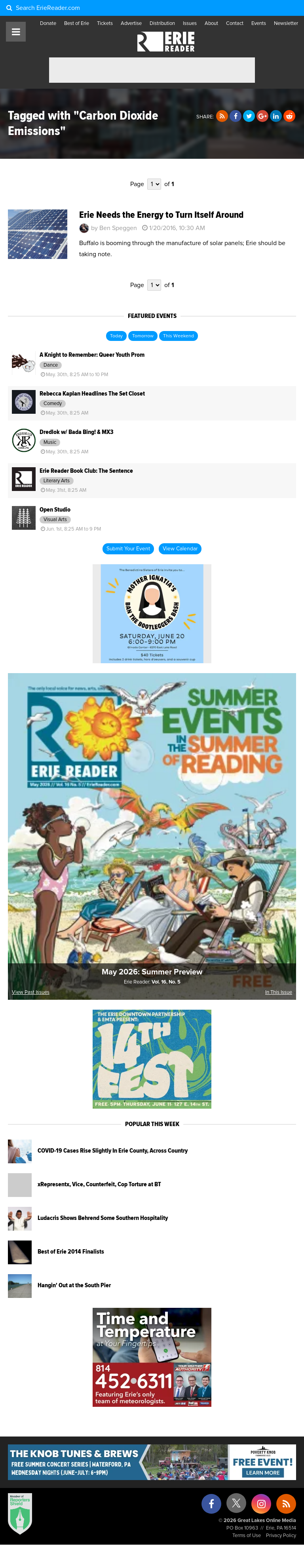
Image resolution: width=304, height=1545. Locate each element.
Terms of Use (246, 1535)
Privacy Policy (281, 1535)
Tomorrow (143, 336)
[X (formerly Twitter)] (236, 1506)
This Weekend (178, 336)
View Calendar (180, 549)
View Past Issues (30, 992)
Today (116, 336)
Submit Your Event (128, 549)
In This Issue (278, 992)
